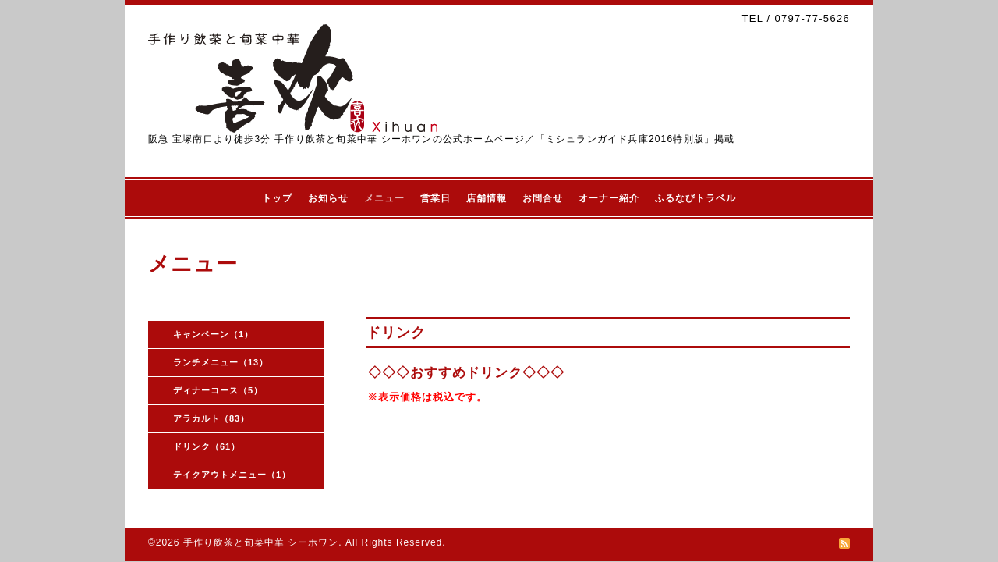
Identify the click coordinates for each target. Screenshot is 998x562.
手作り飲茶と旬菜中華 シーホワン (260, 542)
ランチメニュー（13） (220, 362)
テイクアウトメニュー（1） (232, 474)
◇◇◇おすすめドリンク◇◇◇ (466, 372)
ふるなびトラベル (695, 198)
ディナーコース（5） (218, 390)
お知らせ (328, 198)
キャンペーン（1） (213, 334)
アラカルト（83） (211, 418)
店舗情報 (486, 198)
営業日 (435, 198)
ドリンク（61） (206, 446)
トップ (277, 198)
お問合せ (542, 198)
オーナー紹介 (609, 198)
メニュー (384, 198)
